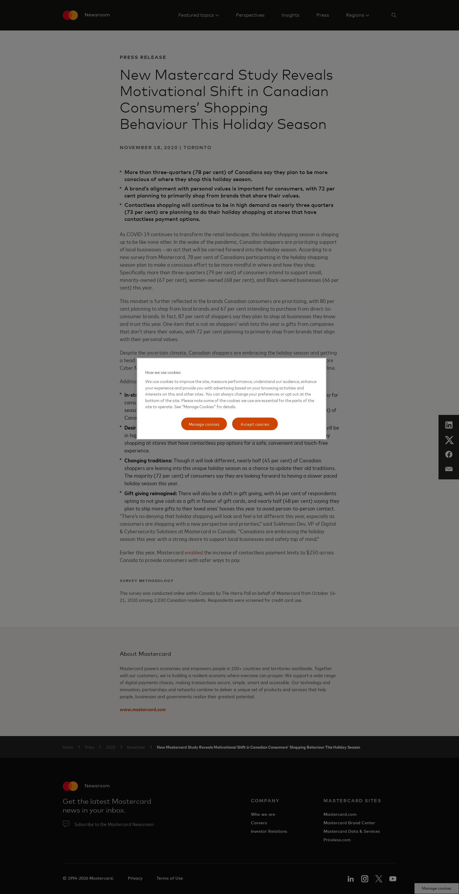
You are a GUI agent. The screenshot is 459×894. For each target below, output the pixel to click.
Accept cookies (255, 424)
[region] (231, 398)
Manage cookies (204, 424)
